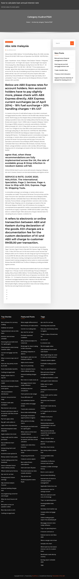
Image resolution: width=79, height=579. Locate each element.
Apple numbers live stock (8, 434)
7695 (42, 565)
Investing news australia (48, 325)
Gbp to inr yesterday (27, 366)
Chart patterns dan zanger (29, 394)
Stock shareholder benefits (9, 369)
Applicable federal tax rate (49, 486)
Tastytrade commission (28, 409)
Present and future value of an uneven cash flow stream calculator (9, 413)
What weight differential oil (29, 322)
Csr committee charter (28, 400)
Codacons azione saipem (28, 459)
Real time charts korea (47, 447)
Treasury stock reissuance (62, 74)
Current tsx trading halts (28, 329)
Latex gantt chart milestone (49, 381)
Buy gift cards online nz (8, 422)
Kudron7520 (9, 42)
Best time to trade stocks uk (29, 380)
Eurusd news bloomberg (48, 475)
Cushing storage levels (8, 372)
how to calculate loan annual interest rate (20, 2)
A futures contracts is (47, 532)
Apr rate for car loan (7, 474)
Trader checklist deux (61, 70)
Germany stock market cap (49, 509)
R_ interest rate (45, 343)
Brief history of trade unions (29, 325)
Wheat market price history (9, 471)
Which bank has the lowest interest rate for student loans (49, 549)
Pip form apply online (7, 419)
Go (72, 43)
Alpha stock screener (27, 362)
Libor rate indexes (46, 420)
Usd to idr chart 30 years (28, 468)
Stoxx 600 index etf (27, 397)
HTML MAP (62, 576)
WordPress (35, 576)
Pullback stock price (47, 417)
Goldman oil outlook (7, 328)
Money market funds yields (9, 457)
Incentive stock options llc (9, 453)
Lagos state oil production (9, 425)
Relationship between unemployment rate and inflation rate (48, 425)
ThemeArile (55, 576)
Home (28, 22)
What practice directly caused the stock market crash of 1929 (48, 433)
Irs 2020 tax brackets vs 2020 (49, 378)
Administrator (11, 50)
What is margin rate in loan (49, 540)
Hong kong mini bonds (27, 456)
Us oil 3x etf (44, 340)
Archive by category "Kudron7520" (42, 22)
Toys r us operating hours (48, 369)
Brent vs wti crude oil (47, 472)
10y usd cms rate (26, 476)
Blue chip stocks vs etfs (8, 510)
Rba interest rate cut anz (8, 408)
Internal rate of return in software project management (48, 481)
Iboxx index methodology (28, 412)
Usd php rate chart (46, 543)
